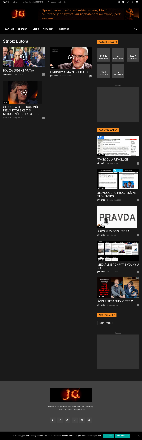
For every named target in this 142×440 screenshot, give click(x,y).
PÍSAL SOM (49, 29)
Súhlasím (108, 436)
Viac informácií (123, 436)
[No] (138, 435)
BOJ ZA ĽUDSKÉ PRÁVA (18, 70)
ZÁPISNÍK (9, 29)
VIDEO (36, 29)
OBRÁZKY (23, 29)
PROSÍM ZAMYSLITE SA (113, 231)
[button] (135, 29)
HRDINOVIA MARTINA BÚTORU (70, 72)
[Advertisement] (118, 104)
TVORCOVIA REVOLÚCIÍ (112, 159)
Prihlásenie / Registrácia (57, 2)
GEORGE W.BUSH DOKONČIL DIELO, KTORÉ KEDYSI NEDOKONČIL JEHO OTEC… (21, 110)
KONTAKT (65, 29)
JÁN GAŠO (7, 74)
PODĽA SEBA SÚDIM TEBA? (115, 301)
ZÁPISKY (101, 155)
